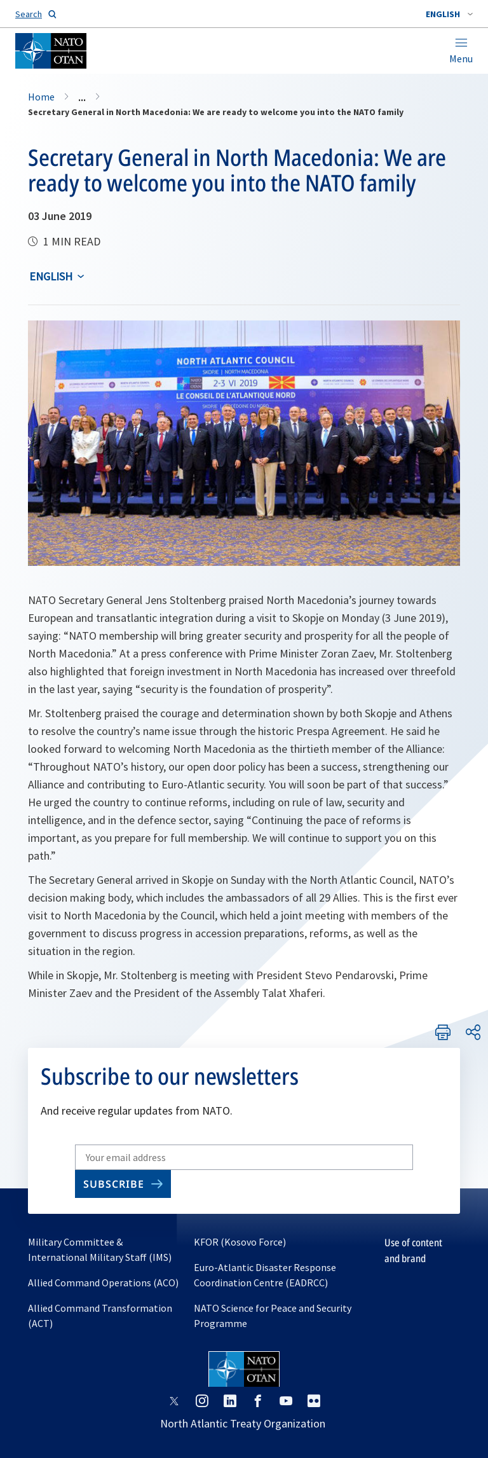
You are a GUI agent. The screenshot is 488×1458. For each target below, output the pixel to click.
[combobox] (449, 14)
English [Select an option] (50, 276)
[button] (449, 14)
